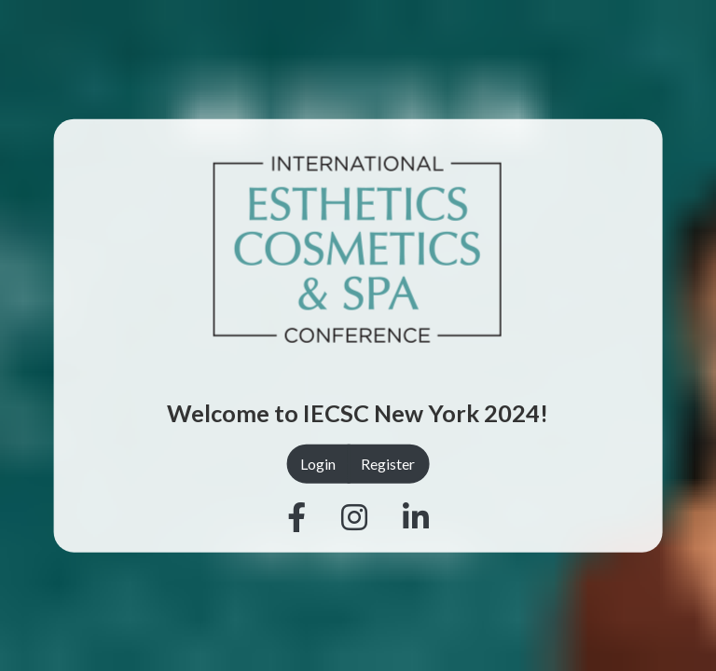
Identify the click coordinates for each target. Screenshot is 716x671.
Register (388, 463)
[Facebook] (296, 517)
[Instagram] (354, 517)
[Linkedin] (416, 517)
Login (318, 463)
